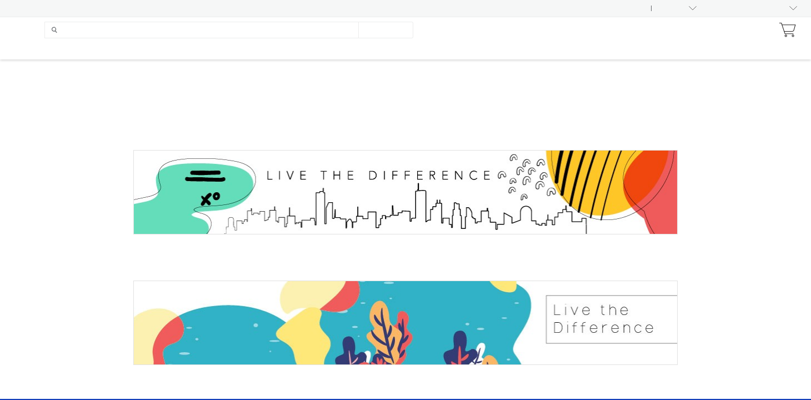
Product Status (99, 8)
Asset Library (36, 8)
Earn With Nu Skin (661, 30)
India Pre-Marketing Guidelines (407, 8)
